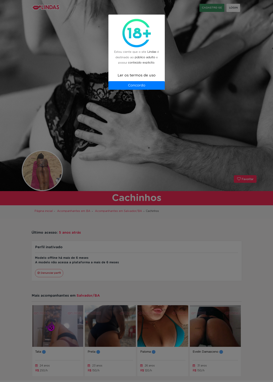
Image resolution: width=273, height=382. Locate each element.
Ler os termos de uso (137, 75)
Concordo (136, 85)
